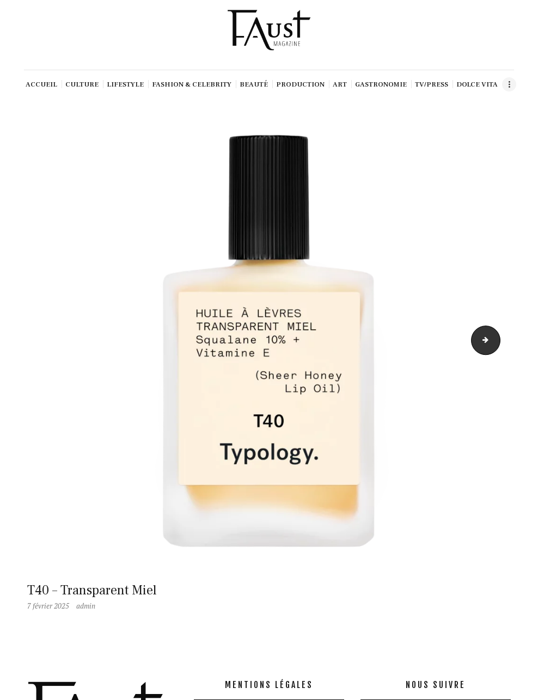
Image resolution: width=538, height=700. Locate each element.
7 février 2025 (48, 606)
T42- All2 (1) (496, 340)
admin (85, 606)
